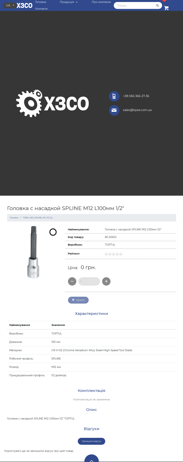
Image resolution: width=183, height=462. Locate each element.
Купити (78, 300)
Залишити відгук (91, 441)
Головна (14, 217)
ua (8, 5)
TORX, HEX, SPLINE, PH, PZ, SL (38, 217)
